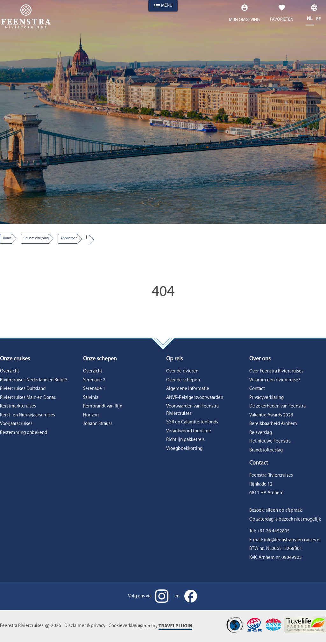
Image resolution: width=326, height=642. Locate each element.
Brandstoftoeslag (266, 450)
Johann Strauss (97, 424)
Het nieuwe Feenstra (270, 441)
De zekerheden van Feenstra (277, 406)
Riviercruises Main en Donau (28, 397)
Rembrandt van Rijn (102, 406)
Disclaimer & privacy (84, 626)
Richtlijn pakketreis (185, 439)
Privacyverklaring (266, 397)
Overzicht (9, 371)
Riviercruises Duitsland (23, 388)
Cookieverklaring (126, 626)
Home (7, 238)
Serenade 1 (94, 388)
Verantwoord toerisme (188, 431)
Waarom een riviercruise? (274, 380)
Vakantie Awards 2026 (271, 415)
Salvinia (90, 397)
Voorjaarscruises (16, 424)
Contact (257, 388)
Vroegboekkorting (184, 448)
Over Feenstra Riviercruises (276, 371)
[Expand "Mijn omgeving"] (244, 15)
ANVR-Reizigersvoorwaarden (194, 397)
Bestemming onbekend (23, 432)
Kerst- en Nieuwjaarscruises (27, 415)
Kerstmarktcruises (18, 406)
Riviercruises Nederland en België (33, 380)
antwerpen (68, 238)
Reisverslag (260, 432)
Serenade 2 (94, 380)
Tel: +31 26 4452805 (269, 531)
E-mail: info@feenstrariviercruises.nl (285, 540)
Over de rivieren (182, 371)
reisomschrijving (36, 238)
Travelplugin (175, 626)
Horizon (91, 415)
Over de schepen (183, 380)
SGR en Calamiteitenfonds (192, 422)
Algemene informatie (187, 388)
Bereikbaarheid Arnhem (273, 424)
